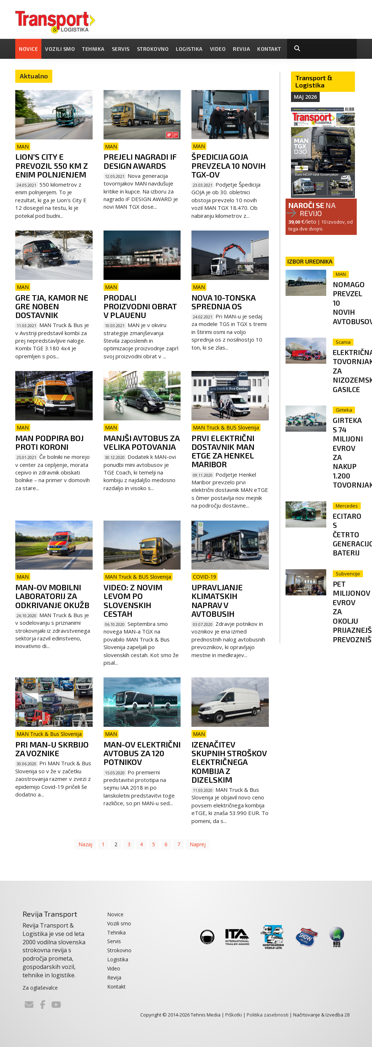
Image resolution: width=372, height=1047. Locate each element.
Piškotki (233, 1014)
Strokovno (153, 49)
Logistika (189, 49)
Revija (241, 49)
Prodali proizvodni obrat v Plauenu (140, 306)
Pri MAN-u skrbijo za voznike (52, 749)
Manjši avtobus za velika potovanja (141, 442)
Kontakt (269, 49)
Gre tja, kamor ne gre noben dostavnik (51, 306)
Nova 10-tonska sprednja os (223, 302)
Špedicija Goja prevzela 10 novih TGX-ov (228, 165)
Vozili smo (60, 49)
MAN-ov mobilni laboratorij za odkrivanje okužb (52, 595)
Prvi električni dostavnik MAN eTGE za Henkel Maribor (222, 451)
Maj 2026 (305, 96)
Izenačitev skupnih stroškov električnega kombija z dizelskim (229, 762)
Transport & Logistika (313, 81)
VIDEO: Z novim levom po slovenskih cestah (133, 600)
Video (218, 49)
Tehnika (93, 49)
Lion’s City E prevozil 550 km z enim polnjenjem (51, 165)
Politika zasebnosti (267, 1014)
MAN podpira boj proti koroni (49, 442)
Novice (28, 49)
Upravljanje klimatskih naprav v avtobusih (217, 600)
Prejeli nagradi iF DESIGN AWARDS (140, 161)
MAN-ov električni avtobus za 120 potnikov (142, 753)
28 (346, 1014)
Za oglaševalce (40, 987)
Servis (121, 49)
